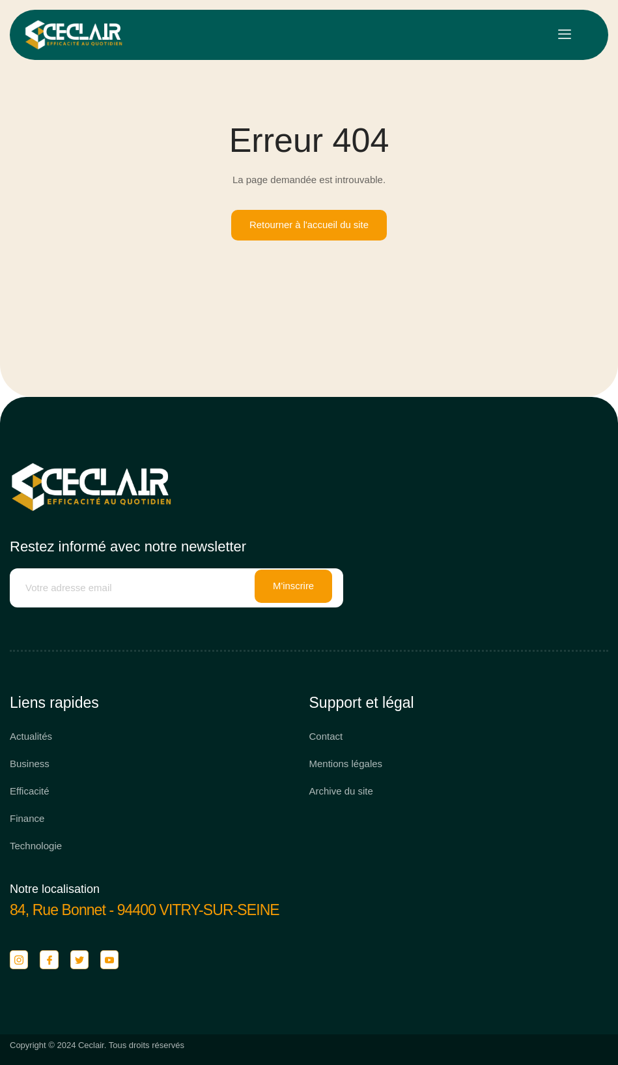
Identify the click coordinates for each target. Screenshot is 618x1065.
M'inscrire (294, 588)
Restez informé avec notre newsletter (128, 546)
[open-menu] (564, 35)
